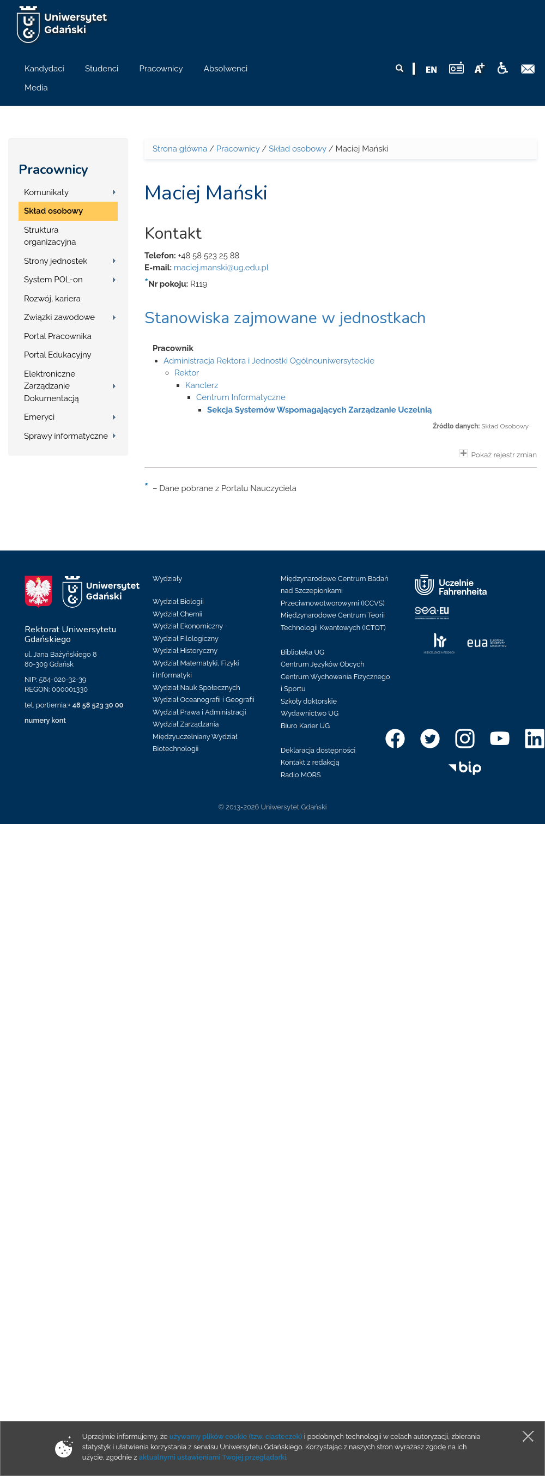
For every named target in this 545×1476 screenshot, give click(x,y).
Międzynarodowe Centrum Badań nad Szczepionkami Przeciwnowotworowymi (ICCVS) (335, 590)
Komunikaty (46, 192)
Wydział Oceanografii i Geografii (204, 699)
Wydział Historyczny (185, 650)
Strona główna (180, 149)
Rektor (186, 373)
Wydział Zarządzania (186, 724)
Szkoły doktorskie (309, 701)
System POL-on (53, 280)
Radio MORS (301, 775)
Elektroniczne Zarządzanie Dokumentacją (51, 386)
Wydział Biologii (178, 601)
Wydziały (167, 578)
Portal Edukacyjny (58, 355)
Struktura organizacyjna (50, 236)
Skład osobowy (53, 211)
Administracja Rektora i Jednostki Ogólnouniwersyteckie (269, 361)
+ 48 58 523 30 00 (95, 705)
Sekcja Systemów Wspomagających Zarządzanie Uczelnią (319, 410)
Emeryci (39, 417)
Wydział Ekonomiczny (188, 626)
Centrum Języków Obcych (323, 664)
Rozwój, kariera (52, 299)
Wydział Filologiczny (186, 638)
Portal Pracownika (58, 336)
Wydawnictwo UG (309, 713)
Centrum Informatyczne (241, 397)
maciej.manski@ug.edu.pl (221, 268)
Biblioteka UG (302, 652)
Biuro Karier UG (305, 726)
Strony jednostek (55, 261)
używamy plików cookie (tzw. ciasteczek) (235, 1436)
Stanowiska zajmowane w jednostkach (285, 318)
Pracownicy (53, 169)
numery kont (45, 720)
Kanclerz (201, 385)
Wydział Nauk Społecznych (196, 687)
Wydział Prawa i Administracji (199, 712)
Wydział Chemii (177, 614)
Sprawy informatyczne (66, 436)
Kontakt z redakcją (310, 762)
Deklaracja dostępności (318, 750)
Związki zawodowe (59, 317)
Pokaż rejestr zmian (498, 454)
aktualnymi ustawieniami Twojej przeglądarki (212, 1457)
